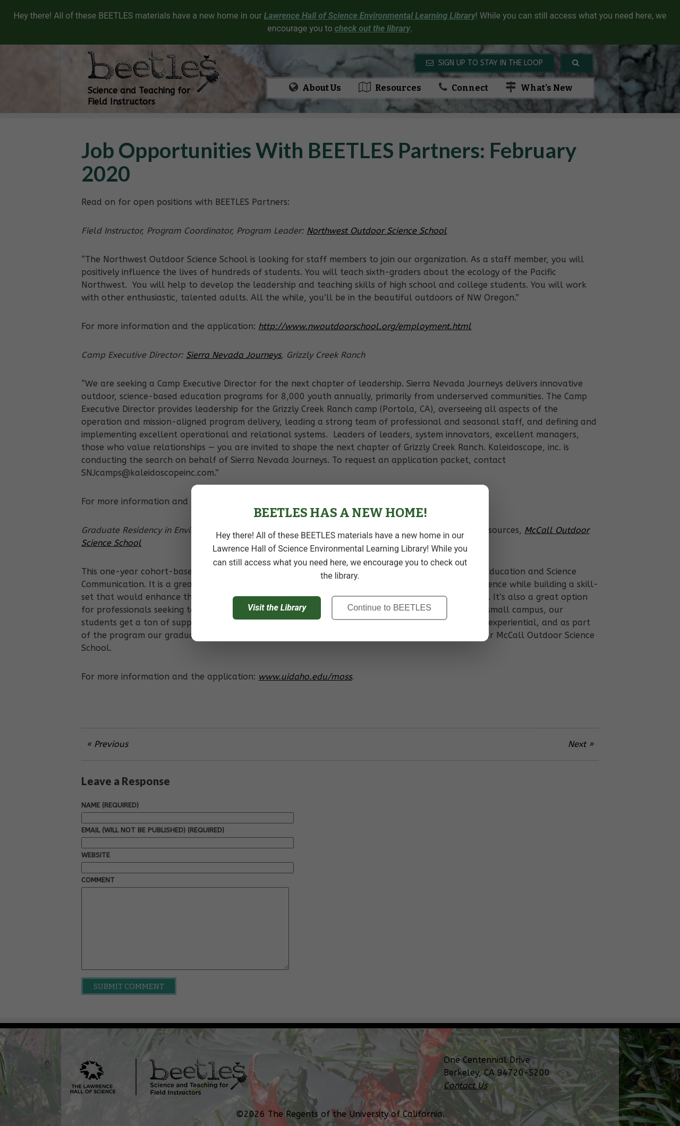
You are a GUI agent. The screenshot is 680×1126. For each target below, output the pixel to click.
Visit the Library (277, 608)
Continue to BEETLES (389, 607)
